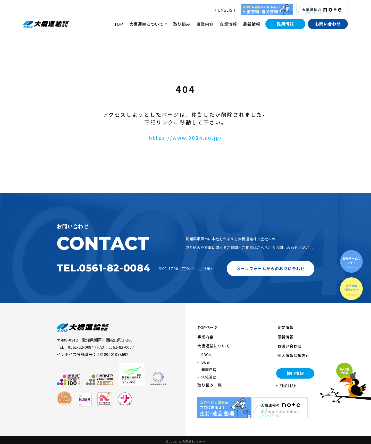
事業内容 (205, 24)
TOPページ (207, 327)
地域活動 (208, 374)
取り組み (181, 24)
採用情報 (285, 24)
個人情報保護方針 (292, 351)
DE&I (205, 359)
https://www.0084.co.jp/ (186, 137)
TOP (118, 24)
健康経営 (208, 367)
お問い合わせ (328, 24)
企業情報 (228, 24)
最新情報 (251, 24)
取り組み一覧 (209, 382)
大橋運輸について (213, 343)
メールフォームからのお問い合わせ (270, 268)
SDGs (206, 352)
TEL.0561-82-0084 (104, 268)
